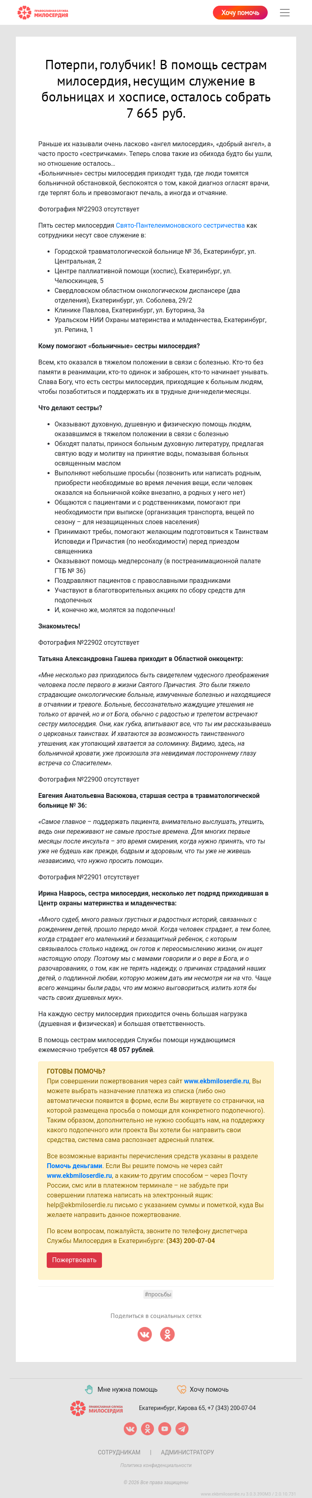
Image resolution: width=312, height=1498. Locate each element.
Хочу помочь (240, 13)
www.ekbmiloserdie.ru (216, 1081)
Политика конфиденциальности (156, 1465)
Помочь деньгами (74, 1166)
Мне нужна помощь (120, 1390)
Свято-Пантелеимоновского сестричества (180, 225)
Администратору (187, 1452)
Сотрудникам (119, 1452)
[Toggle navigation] (285, 12)
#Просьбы (158, 1294)
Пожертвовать (74, 1260)
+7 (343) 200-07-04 (232, 1408)
